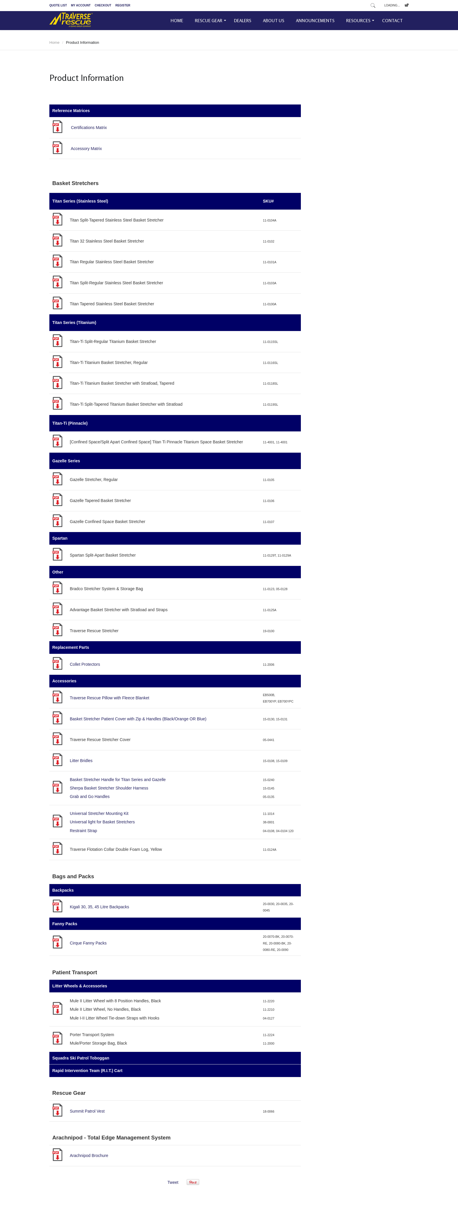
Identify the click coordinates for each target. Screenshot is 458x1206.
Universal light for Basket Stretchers (102, 822)
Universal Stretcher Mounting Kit (99, 813)
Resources (358, 20)
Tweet (172, 1182)
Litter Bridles (81, 760)
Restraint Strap (83, 830)
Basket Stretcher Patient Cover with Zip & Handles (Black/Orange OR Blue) (138, 719)
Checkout (103, 5)
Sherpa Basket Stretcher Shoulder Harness (109, 788)
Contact (392, 20)
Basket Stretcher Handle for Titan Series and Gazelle (118, 779)
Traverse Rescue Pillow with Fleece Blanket (109, 698)
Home (177, 20)
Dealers (242, 20)
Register (122, 5)
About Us (273, 20)
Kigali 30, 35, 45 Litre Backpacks (99, 906)
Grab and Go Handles (90, 796)
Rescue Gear (208, 20)
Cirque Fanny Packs (88, 943)
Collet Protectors (85, 664)
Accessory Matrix (86, 148)
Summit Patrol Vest (87, 1111)
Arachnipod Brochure (89, 1155)
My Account (81, 5)
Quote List (58, 5)
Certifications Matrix (89, 127)
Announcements (315, 20)
